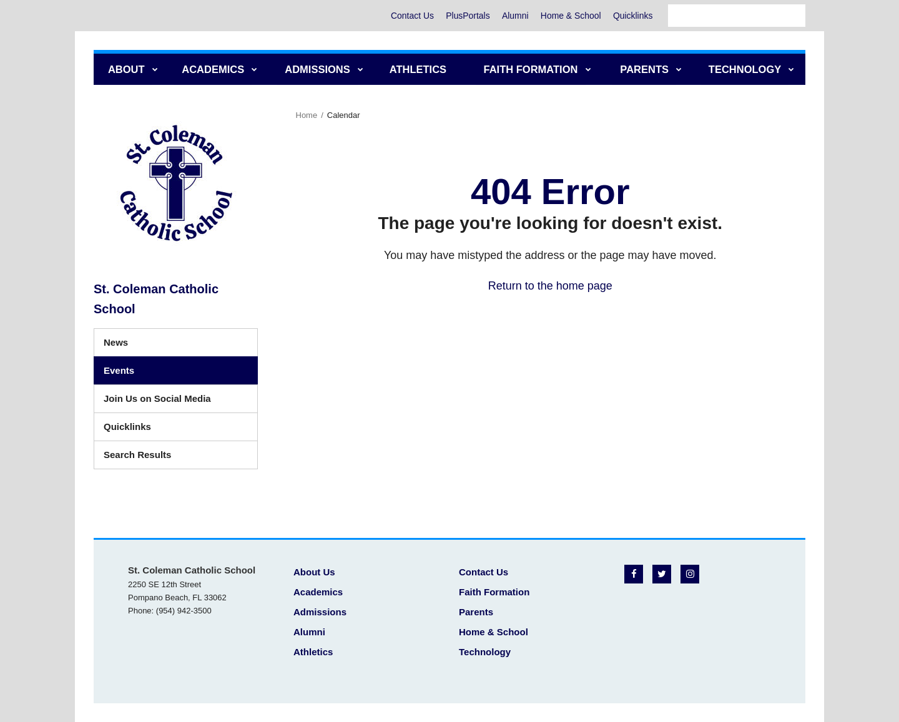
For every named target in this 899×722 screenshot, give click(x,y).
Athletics (313, 651)
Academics (318, 592)
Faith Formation (494, 592)
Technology (485, 651)
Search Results (137, 454)
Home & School (569, 16)
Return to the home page (550, 286)
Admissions (319, 612)
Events (119, 370)
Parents (476, 612)
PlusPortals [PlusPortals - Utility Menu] (465, 16)
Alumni (513, 16)
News (116, 342)
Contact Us (409, 16)
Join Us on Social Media (157, 398)
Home (307, 115)
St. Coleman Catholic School (156, 299)
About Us (314, 572)
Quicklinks (632, 16)
